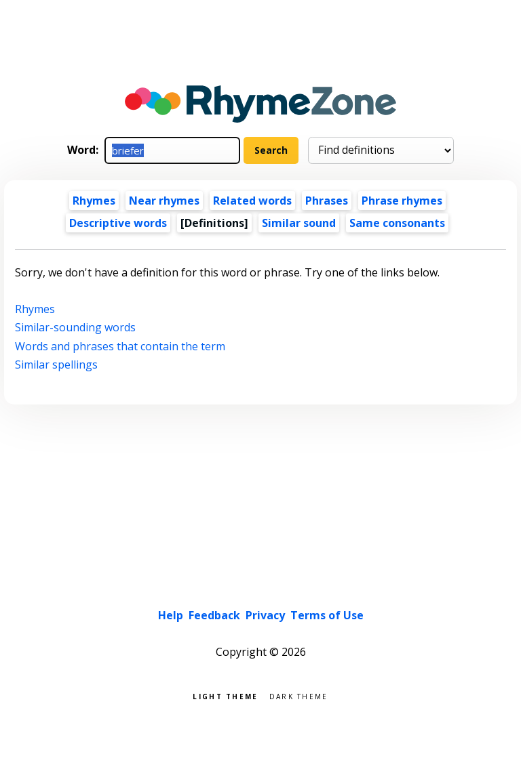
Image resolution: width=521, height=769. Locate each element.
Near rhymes (164, 200)
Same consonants (397, 222)
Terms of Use (327, 615)
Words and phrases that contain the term (120, 346)
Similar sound (299, 222)
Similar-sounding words (75, 327)
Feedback (214, 615)
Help (170, 615)
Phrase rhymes (402, 200)
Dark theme (298, 695)
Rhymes (94, 200)
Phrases (326, 200)
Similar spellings (56, 364)
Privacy (265, 615)
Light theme (225, 695)
